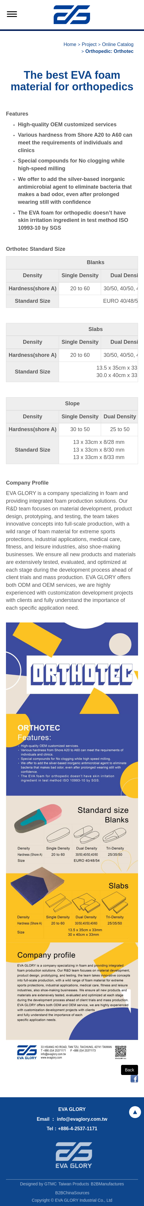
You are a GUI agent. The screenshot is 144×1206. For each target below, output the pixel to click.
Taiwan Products (73, 1185)
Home (70, 44)
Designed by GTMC (38, 1185)
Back (129, 1070)
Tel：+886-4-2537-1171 (72, 1128)
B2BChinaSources (72, 1194)
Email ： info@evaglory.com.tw (72, 1119)
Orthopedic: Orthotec (109, 51)
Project (89, 44)
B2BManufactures (107, 1185)
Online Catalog (118, 44)
